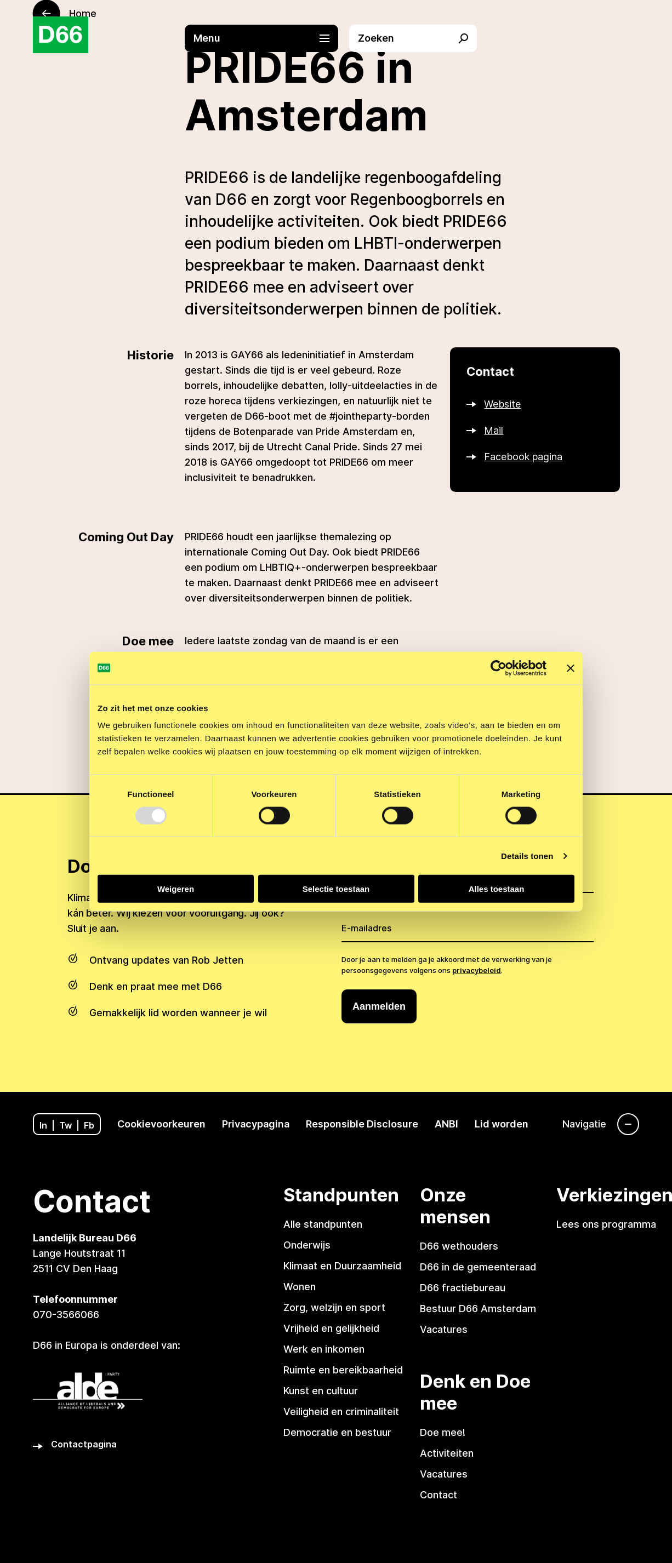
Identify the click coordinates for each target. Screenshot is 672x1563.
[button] (267, 38)
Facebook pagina (523, 456)
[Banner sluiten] (570, 668)
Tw (65, 1125)
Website (502, 404)
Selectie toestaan (336, 889)
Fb (89, 1125)
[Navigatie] (600, 1124)
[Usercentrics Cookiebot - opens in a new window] (498, 668)
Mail (493, 430)
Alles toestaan (497, 889)
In (43, 1125)
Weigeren (175, 889)
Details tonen (527, 855)
